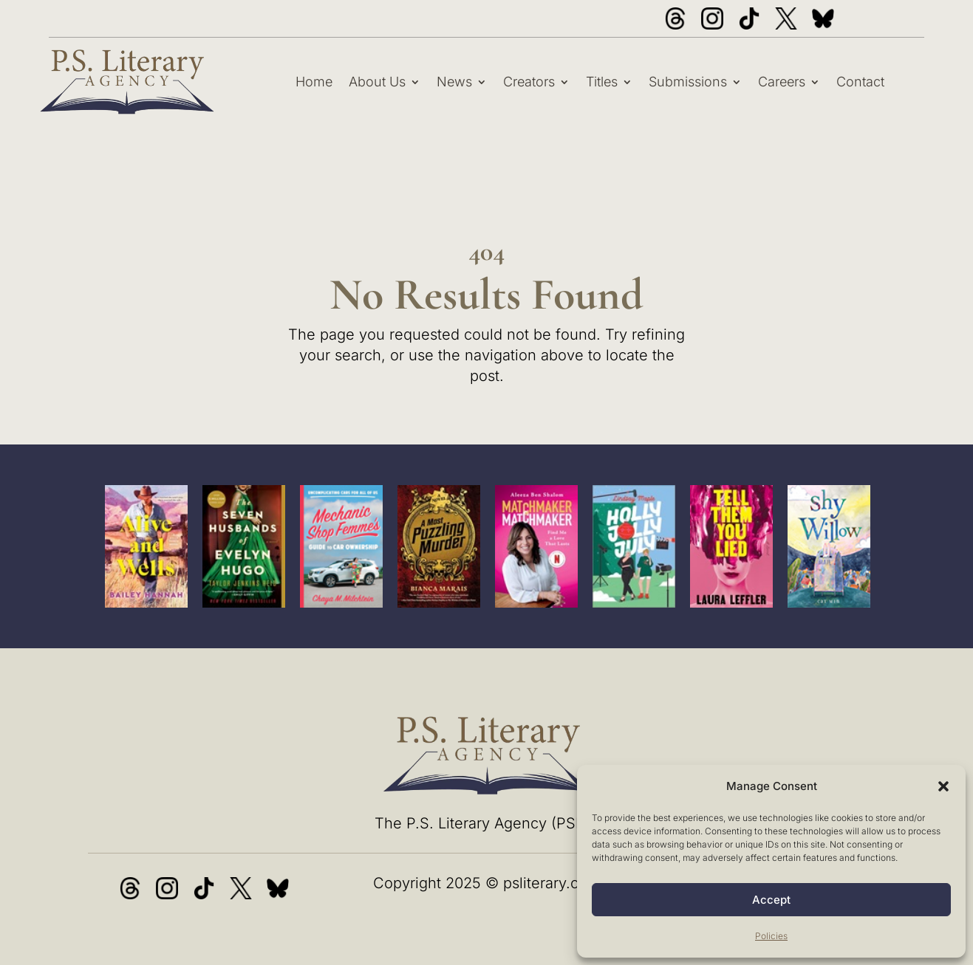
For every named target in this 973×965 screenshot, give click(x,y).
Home (314, 81)
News (454, 81)
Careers (781, 81)
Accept (771, 900)
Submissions (688, 81)
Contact (860, 81)
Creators (529, 81)
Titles (602, 81)
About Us (377, 81)
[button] (943, 786)
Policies (771, 935)
